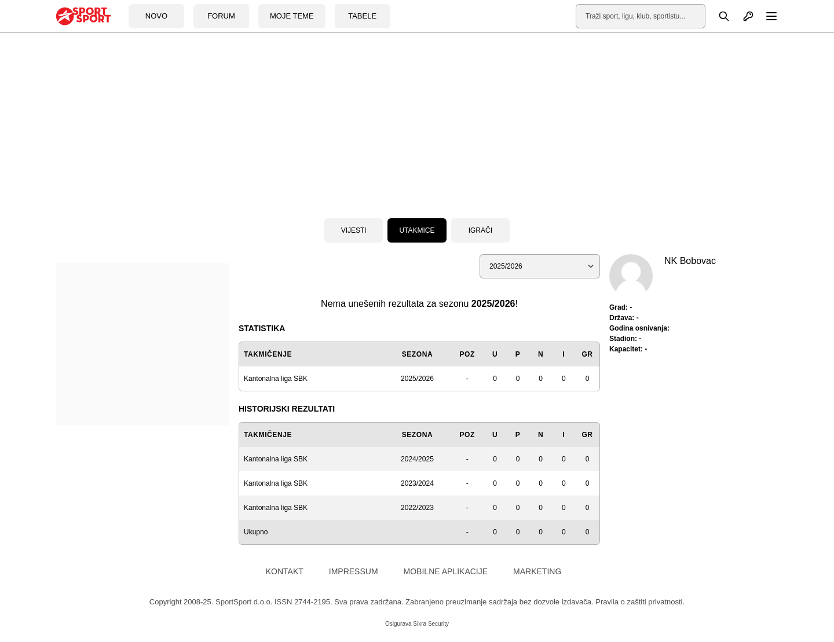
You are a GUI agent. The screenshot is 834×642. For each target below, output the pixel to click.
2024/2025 (417, 459)
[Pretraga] (717, 16)
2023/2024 (417, 483)
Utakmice (416, 230)
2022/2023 (417, 508)
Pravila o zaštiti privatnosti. (640, 601)
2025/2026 (417, 379)
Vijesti (354, 230)
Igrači (480, 230)
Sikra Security (431, 624)
